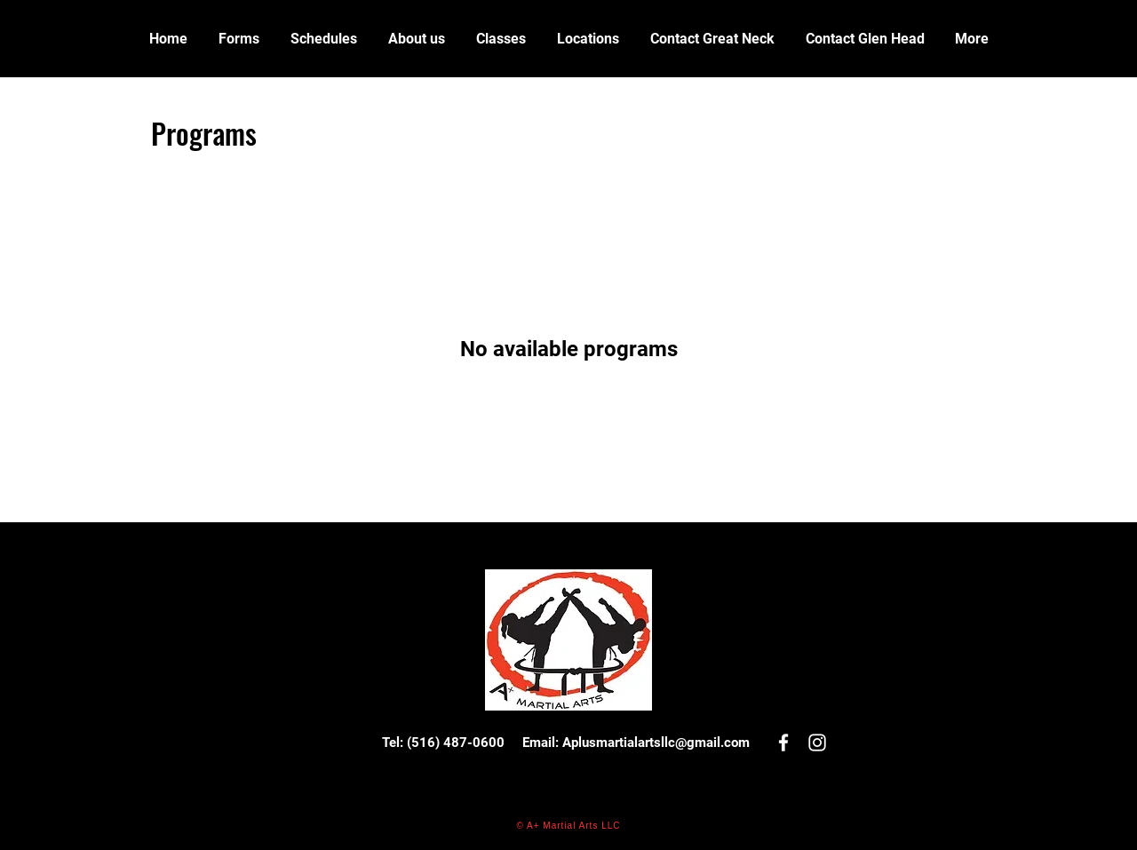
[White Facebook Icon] (783, 742)
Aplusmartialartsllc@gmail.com (656, 743)
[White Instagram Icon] (817, 742)
